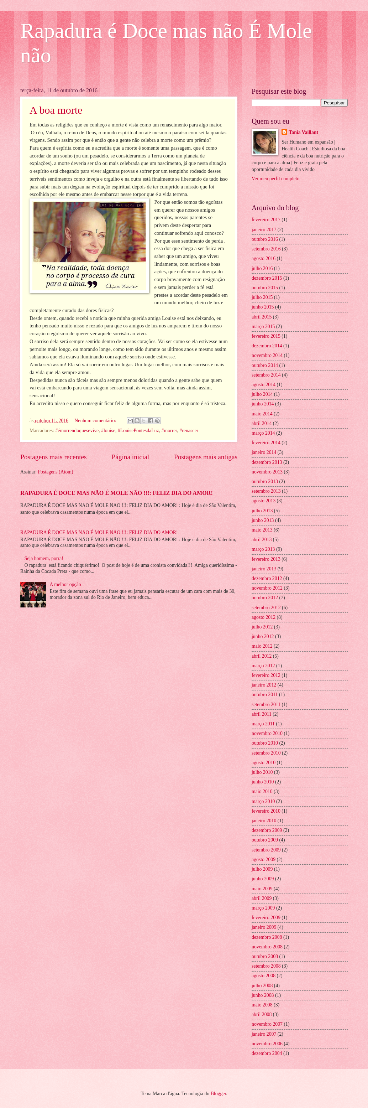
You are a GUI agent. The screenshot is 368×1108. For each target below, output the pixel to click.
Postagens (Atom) (55, 472)
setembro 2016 (266, 249)
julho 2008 (262, 985)
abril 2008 (262, 1014)
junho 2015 (263, 307)
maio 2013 (262, 530)
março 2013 (263, 549)
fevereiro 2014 (266, 442)
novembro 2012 (267, 588)
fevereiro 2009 (266, 917)
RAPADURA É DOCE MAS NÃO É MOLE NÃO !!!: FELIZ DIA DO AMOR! (116, 493)
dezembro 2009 (267, 830)
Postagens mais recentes (53, 457)
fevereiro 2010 (266, 811)
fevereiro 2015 (266, 336)
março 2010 (263, 801)
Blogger (218, 1093)
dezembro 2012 (267, 578)
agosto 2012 (263, 617)
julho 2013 (262, 510)
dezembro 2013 (267, 462)
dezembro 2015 (267, 278)
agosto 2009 (263, 859)
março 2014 (263, 433)
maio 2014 (262, 413)
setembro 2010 (266, 753)
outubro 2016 (265, 239)
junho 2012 (263, 636)
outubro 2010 (265, 743)
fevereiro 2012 (266, 675)
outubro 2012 (265, 597)
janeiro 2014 (264, 452)
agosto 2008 (263, 975)
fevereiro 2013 (266, 559)
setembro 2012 (266, 607)
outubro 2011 (265, 694)
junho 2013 (263, 520)
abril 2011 (262, 714)
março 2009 (263, 908)
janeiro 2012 (264, 685)
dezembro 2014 (267, 345)
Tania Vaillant (303, 132)
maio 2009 (262, 888)
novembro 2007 (267, 1024)
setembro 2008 (266, 966)
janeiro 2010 (264, 820)
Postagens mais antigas (205, 457)
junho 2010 (263, 782)
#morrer (169, 430)
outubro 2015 (265, 287)
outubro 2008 (265, 956)
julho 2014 (262, 394)
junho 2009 (263, 878)
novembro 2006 (267, 1043)
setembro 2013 (266, 491)
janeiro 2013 (264, 568)
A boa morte (56, 110)
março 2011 (263, 723)
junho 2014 (263, 404)
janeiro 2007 (264, 1034)
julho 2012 (262, 627)
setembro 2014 (266, 375)
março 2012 (263, 665)
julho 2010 (262, 772)
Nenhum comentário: (95, 420)
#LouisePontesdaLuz (138, 430)
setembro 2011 (266, 704)
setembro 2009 (266, 850)
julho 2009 (262, 869)
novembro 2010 (267, 733)
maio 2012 (262, 646)
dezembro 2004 (267, 1053)
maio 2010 (262, 791)
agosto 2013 (263, 500)
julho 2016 (262, 268)
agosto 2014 (263, 384)
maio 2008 (262, 1005)
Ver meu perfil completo (275, 178)
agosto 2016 (263, 258)
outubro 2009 (265, 840)
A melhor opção (65, 584)
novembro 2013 (267, 472)
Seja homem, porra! (44, 558)
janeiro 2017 (264, 229)
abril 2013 (262, 539)
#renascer (188, 430)
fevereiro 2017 (266, 219)
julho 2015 (262, 297)
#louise (108, 430)
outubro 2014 (265, 365)
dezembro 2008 (267, 937)
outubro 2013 (265, 481)
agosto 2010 (263, 762)
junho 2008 (263, 995)
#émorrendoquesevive (77, 430)
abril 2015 (262, 317)
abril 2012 (262, 656)
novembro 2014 (267, 355)
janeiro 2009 (264, 927)
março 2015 (263, 326)
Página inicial (130, 457)
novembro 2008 (267, 946)
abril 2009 (262, 898)
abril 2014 (262, 423)
